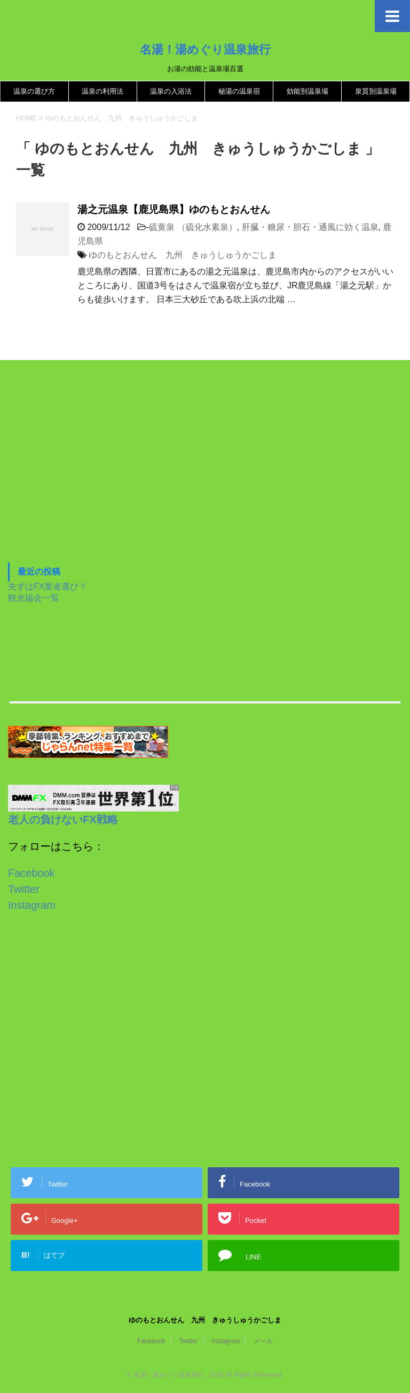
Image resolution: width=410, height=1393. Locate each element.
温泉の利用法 (102, 91)
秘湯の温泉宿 (239, 91)
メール (263, 1341)
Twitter (24, 889)
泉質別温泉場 (376, 91)
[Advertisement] (88, 475)
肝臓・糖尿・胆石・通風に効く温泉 (310, 227)
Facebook (31, 873)
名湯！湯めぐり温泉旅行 (205, 49)
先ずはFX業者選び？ (47, 586)
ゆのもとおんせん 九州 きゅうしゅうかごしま (183, 254)
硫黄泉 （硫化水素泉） (192, 227)
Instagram (32, 905)
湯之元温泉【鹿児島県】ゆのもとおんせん (173, 209)
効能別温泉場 (307, 91)
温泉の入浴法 (171, 91)
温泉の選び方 (34, 91)
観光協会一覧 (33, 597)
